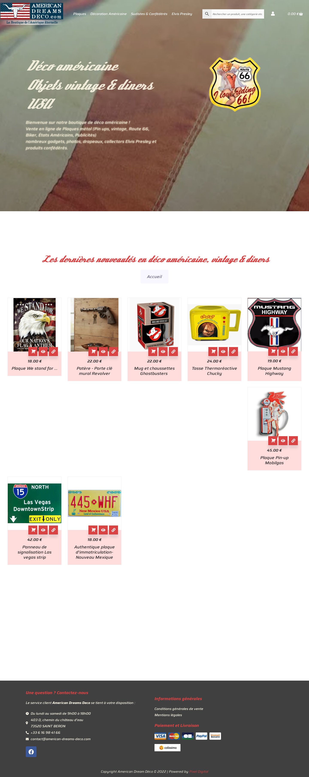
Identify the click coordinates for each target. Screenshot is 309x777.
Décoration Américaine (108, 14)
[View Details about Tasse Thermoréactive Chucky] (233, 351)
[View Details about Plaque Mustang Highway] (293, 351)
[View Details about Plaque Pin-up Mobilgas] (293, 440)
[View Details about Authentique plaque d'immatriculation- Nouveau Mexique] (113, 529)
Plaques (79, 14)
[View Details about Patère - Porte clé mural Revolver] (113, 351)
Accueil (154, 276)
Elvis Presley (182, 14)
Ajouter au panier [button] (32, 351)
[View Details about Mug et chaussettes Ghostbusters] (173, 351)
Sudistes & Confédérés (149, 14)
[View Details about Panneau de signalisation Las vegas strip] (53, 529)
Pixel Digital (198, 771)
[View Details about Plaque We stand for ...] (53, 351)
